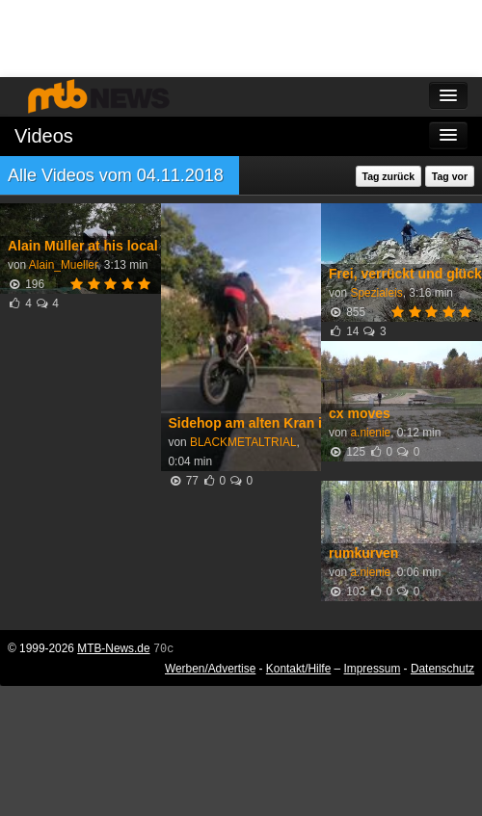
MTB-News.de (113, 648)
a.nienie (370, 432)
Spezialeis (376, 293)
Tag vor (450, 176)
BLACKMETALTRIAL (243, 442)
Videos (43, 135)
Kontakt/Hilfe (298, 668)
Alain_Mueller (63, 265)
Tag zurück (388, 176)
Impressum (372, 668)
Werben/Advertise (210, 668)
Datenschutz (442, 668)
